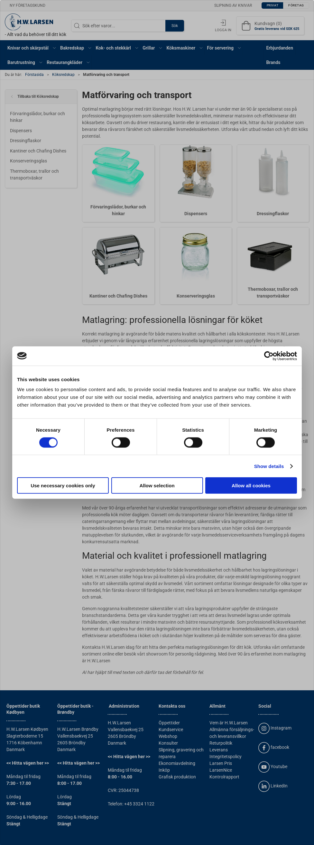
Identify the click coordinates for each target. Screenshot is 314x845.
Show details (269, 466)
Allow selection (156, 485)
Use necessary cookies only (63, 485)
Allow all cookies (251, 485)
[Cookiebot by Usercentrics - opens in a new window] (269, 356)
